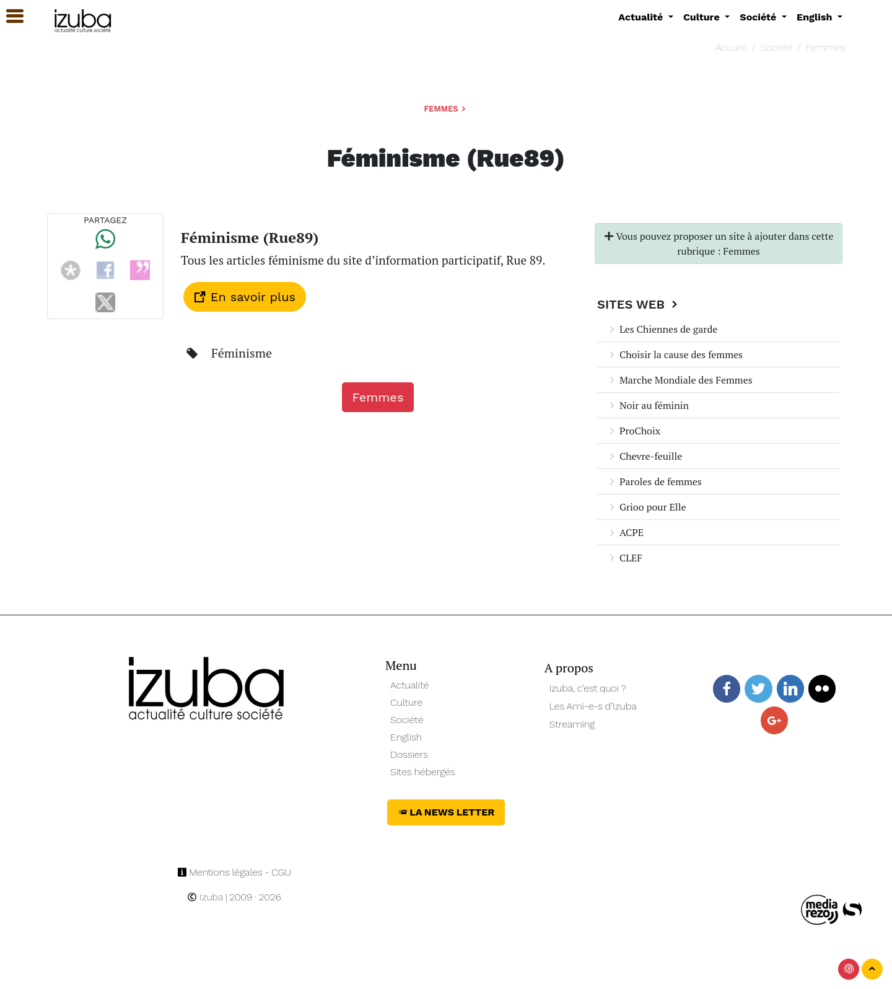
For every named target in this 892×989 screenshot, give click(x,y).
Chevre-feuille (644, 456)
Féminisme (241, 353)
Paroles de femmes (654, 481)
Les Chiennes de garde (662, 329)
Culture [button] (702, 17)
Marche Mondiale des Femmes (680, 380)
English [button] (816, 17)
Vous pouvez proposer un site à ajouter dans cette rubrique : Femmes (719, 243)
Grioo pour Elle (646, 507)
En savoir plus (244, 296)
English (406, 737)
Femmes (826, 47)
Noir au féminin (648, 405)
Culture (406, 702)
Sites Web (639, 304)
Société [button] (759, 17)
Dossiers (409, 754)
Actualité (409, 685)
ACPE (625, 532)
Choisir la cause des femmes (675, 354)
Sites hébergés (422, 772)
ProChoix (633, 430)
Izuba (205, 897)
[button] (9, 16)
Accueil (730, 47)
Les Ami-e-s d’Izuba (593, 706)
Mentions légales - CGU (234, 872)
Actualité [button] (642, 17)
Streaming (572, 724)
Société (776, 47)
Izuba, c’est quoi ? (587, 688)
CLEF (624, 558)
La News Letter (446, 812)
